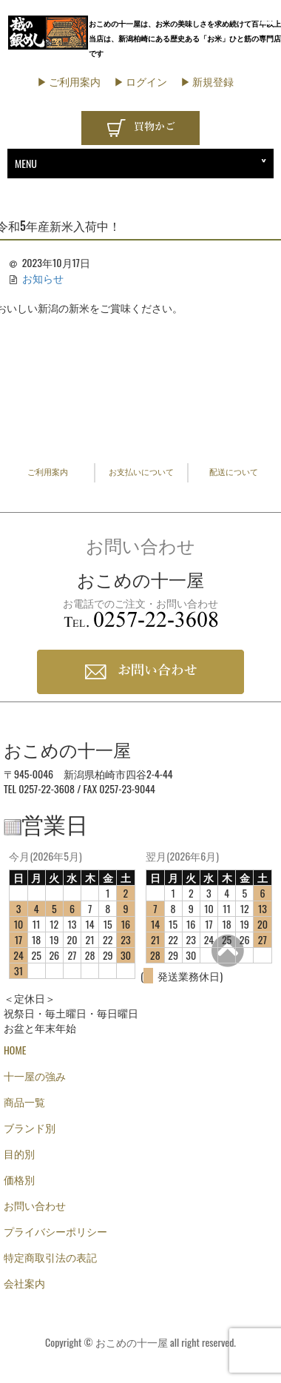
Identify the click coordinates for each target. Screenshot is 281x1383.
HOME (15, 1049)
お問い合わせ (35, 1205)
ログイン (146, 81)
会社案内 (24, 1283)
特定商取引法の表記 (50, 1257)
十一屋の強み (35, 1075)
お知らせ (43, 278)
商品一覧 (24, 1101)
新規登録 (213, 81)
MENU (26, 163)
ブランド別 (29, 1127)
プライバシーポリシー (55, 1231)
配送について (233, 472)
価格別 (19, 1179)
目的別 (19, 1153)
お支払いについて (141, 472)
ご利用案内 (75, 81)
